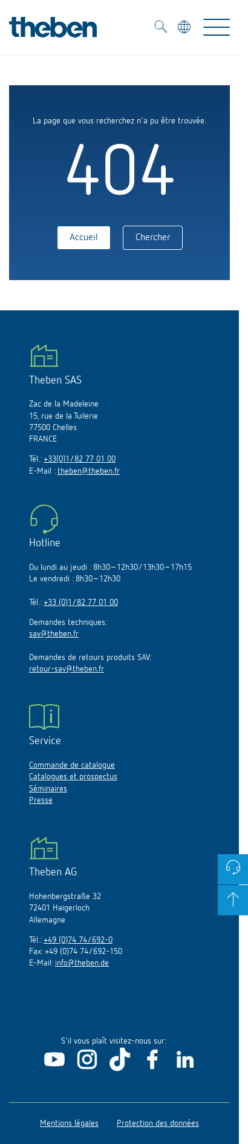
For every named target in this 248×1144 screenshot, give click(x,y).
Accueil (84, 238)
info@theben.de (82, 963)
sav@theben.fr (54, 634)
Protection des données (158, 1123)
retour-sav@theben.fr (66, 669)
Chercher (152, 238)
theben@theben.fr (88, 471)
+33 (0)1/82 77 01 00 (81, 602)
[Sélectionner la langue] (185, 29)
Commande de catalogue (72, 765)
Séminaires (48, 789)
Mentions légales (69, 1123)
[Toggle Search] (161, 28)
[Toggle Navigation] (216, 27)
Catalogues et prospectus (73, 777)
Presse (41, 800)
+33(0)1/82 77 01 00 (80, 459)
